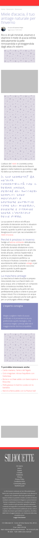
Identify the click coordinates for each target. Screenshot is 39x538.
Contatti (19, 473)
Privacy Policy (19, 479)
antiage (29, 263)
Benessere (10, 9)
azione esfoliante (17, 242)
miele (14, 163)
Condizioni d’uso (19, 481)
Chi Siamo (19, 466)
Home (3, 9)
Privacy (19, 477)
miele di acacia (7, 234)
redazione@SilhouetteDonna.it (14, 529)
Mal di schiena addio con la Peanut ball (19, 391)
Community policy (20, 484)
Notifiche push (19, 486)
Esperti (19, 470)
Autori (19, 468)
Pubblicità (19, 475)
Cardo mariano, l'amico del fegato (17, 370)
